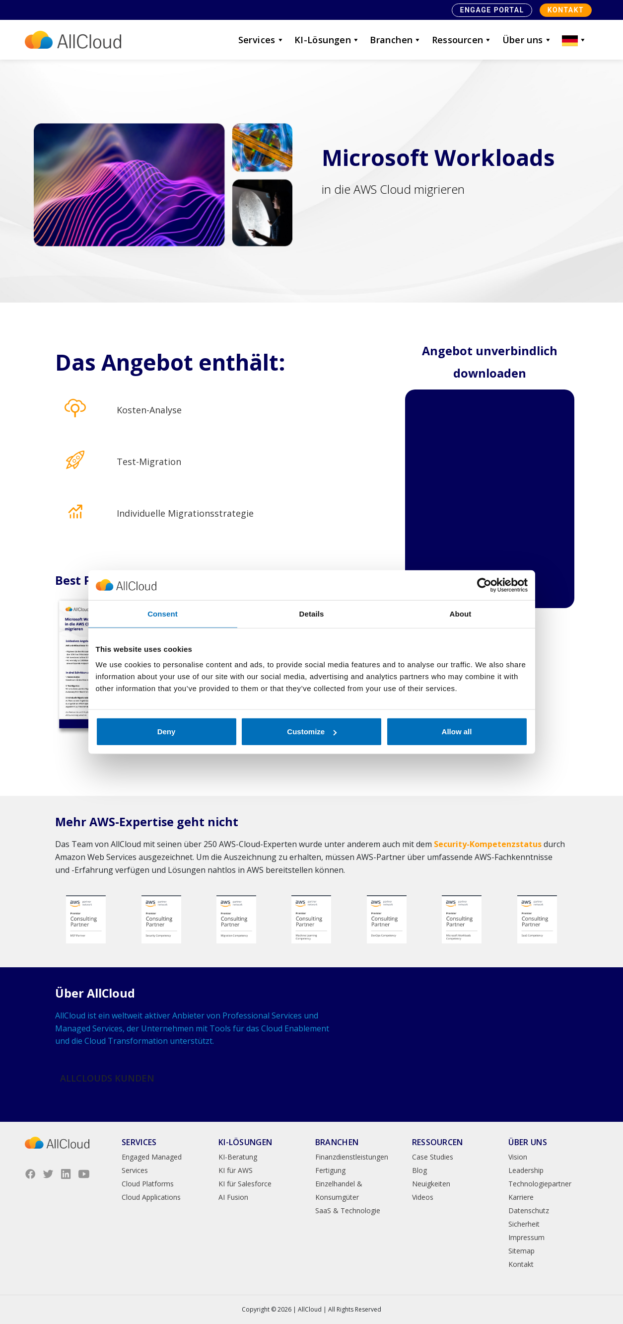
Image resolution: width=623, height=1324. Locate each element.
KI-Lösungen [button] (327, 40)
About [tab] (461, 613)
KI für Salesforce (245, 1183)
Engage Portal (492, 10)
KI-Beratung (237, 1157)
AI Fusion (233, 1197)
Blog (419, 1170)
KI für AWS (235, 1170)
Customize (312, 731)
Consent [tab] (162, 613)
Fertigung (330, 1170)
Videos (422, 1197)
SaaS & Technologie (347, 1210)
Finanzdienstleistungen (351, 1157)
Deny (166, 731)
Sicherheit (524, 1224)
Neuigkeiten (431, 1183)
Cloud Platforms (148, 1183)
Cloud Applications (151, 1197)
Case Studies (432, 1157)
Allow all (457, 731)
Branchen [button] (395, 40)
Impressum (526, 1237)
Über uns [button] (527, 40)
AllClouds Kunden (107, 1078)
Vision (517, 1157)
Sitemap (521, 1250)
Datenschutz (528, 1210)
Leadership (526, 1170)
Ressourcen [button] (462, 40)
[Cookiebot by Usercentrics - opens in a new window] (484, 584)
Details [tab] (311, 613)
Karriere (521, 1197)
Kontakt (566, 10)
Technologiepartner (539, 1183)
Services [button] (261, 40)
